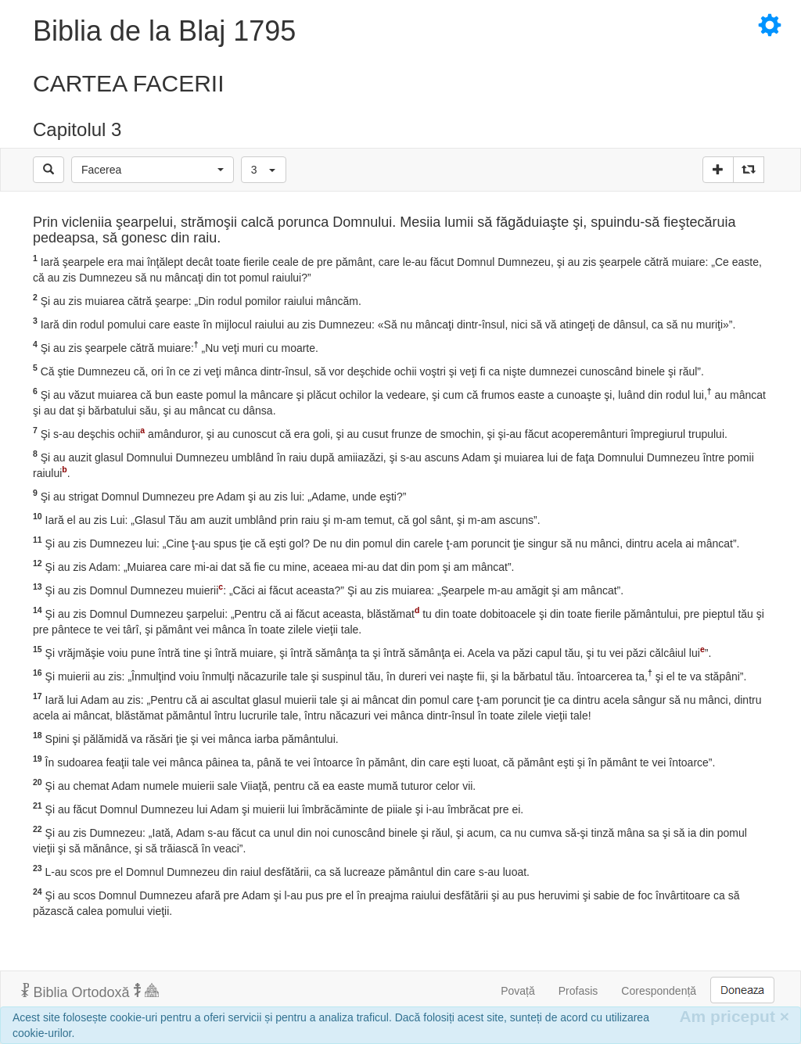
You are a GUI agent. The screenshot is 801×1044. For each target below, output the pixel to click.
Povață (518, 991)
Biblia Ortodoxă (90, 991)
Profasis (578, 991)
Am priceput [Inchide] (734, 1016)
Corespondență (658, 991)
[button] (152, 169)
